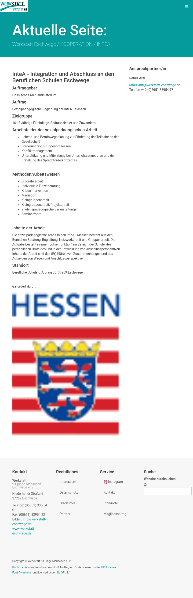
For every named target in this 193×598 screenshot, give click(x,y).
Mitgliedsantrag (115, 514)
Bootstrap (18, 567)
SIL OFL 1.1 (63, 572)
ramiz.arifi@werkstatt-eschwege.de (155, 85)
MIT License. (109, 567)
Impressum (68, 482)
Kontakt (109, 492)
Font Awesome (21, 572)
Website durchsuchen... (161, 479)
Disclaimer (67, 503)
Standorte (111, 503)
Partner (65, 514)
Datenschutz (69, 492)
